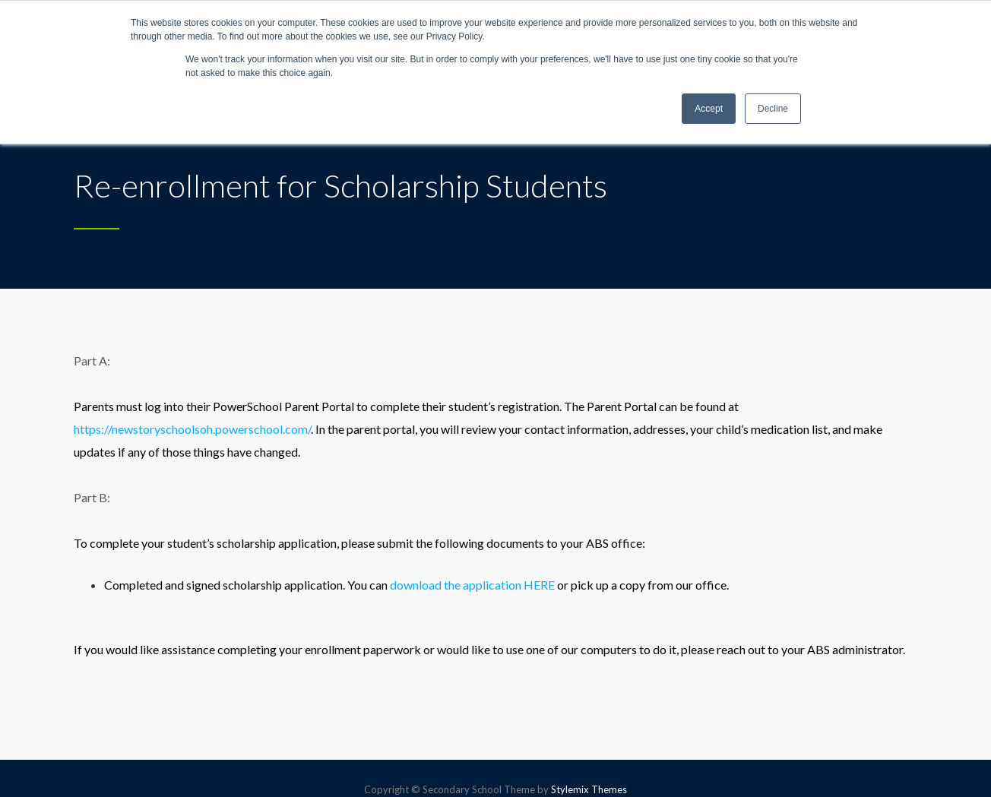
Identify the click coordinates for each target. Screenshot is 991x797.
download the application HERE (471, 584)
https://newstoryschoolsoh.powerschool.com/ (192, 429)
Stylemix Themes (589, 789)
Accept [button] (709, 108)
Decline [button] (773, 108)
